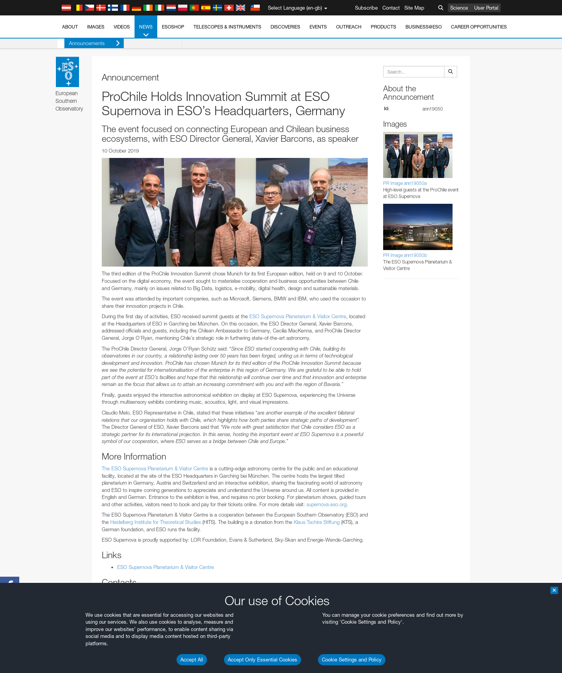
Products (383, 27)
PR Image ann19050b (405, 255)
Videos (122, 27)
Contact (391, 8)
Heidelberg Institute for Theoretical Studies (155, 522)
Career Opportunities (479, 27)
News (146, 31)
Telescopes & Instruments (227, 27)
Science (459, 8)
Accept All (191, 659)
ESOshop (173, 27)
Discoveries (285, 27)
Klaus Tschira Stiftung (317, 522)
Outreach (349, 27)
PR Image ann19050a (405, 183)
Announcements (87, 43)
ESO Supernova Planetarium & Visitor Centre (297, 316)
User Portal (486, 8)
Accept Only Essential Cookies (262, 659)
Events (318, 27)
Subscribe (366, 8)
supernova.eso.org (326, 504)
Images (95, 27)
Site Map (414, 8)
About (70, 27)
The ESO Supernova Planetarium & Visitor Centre (155, 468)
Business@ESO (424, 27)
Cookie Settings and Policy (352, 659)
